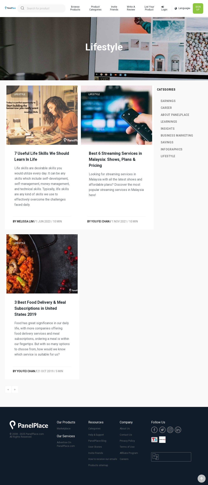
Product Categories (95, 8)
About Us (125, 428)
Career (166, 107)
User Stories (95, 446)
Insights (168, 128)
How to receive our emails (102, 459)
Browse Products (75, 8)
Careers (124, 459)
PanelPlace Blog (97, 440)
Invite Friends (114, 8)
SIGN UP (198, 8)
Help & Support (96, 434)
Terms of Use (127, 446)
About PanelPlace (175, 114)
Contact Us (126, 434)
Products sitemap (98, 465)
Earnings (168, 101)
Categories (94, 428)
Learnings (169, 121)
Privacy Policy (127, 440)
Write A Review (131, 8)
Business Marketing (177, 135)
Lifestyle (168, 156)
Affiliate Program (129, 453)
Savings (167, 142)
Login (164, 8)
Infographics (172, 149)
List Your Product (149, 8)
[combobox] (41, 8)
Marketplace (63, 428)
